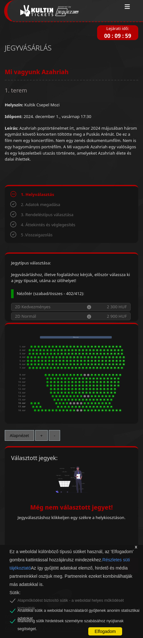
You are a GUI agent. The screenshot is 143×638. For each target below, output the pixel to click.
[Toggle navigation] (127, 7)
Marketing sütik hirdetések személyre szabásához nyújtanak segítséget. (70, 622)
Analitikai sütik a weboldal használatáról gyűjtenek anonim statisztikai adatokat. (78, 611)
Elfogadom (105, 631)
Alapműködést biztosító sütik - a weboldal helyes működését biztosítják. (70, 601)
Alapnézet (19, 435)
